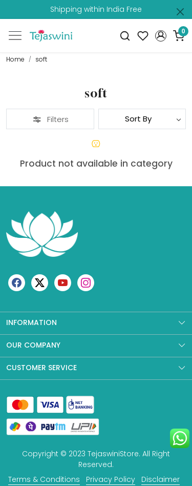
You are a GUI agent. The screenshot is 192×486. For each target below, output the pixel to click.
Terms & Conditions (44, 479)
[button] (160, 36)
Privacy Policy (110, 479)
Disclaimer (160, 479)
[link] (125, 36)
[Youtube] (62, 282)
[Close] (180, 12)
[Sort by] (142, 119)
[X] (39, 282)
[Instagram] (85, 282)
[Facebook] (16, 282)
